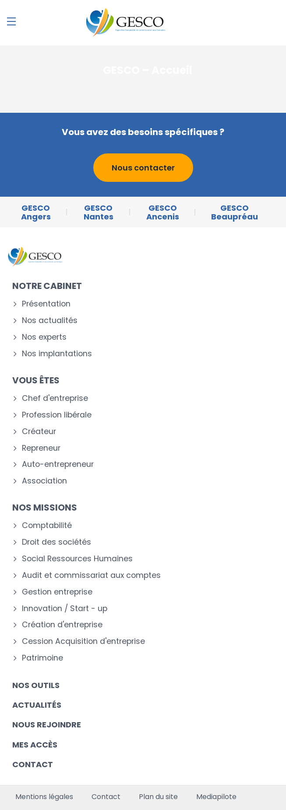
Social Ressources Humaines (77, 559)
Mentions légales (44, 797)
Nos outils (36, 685)
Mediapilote (216, 797)
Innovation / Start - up (64, 609)
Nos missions (44, 507)
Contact (32, 764)
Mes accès (34, 744)
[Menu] (11, 21)
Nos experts (44, 337)
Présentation (46, 304)
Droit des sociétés (56, 542)
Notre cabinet (47, 286)
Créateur (39, 432)
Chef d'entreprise (55, 398)
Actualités (36, 704)
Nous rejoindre (46, 724)
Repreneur (41, 448)
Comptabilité (47, 526)
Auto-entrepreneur (58, 464)
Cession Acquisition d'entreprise (83, 641)
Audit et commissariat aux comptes (91, 575)
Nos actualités (50, 321)
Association (44, 481)
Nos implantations (57, 354)
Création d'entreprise (62, 625)
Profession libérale (57, 415)
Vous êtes (36, 380)
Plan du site (158, 797)
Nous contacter (143, 167)
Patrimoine (42, 658)
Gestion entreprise (57, 592)
